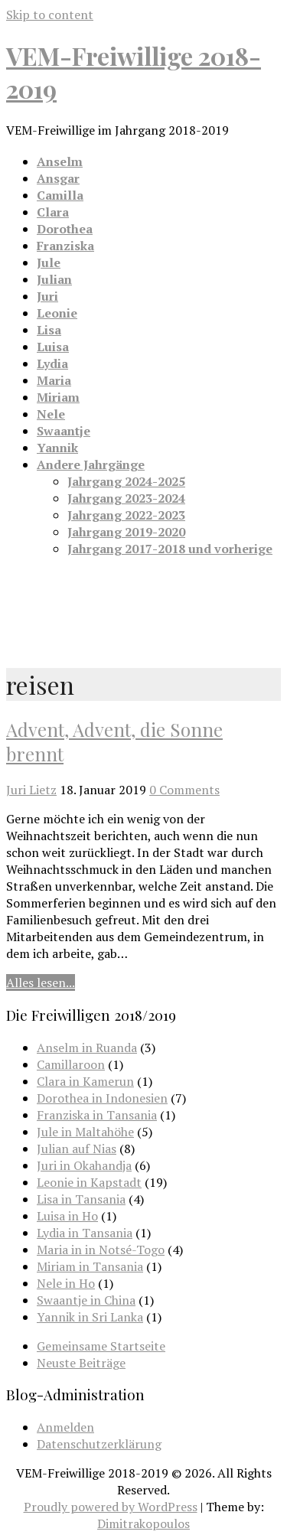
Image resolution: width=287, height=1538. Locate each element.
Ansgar (58, 178)
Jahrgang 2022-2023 (126, 515)
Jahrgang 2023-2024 (126, 498)
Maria (54, 380)
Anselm (60, 161)
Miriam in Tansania (90, 1266)
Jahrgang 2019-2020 (126, 531)
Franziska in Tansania (97, 1114)
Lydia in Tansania (84, 1232)
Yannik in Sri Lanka (90, 1316)
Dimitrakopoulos (143, 1523)
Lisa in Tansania (81, 1199)
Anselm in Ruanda (87, 1047)
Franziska (65, 245)
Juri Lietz (31, 789)
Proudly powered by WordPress (110, 1506)
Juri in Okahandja (84, 1165)
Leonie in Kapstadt (89, 1182)
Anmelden (65, 1427)
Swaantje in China (86, 1300)
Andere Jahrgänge (91, 464)
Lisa (49, 329)
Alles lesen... (40, 982)
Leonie (57, 313)
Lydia (52, 363)
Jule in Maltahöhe (85, 1131)
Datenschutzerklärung (99, 1443)
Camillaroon (71, 1064)
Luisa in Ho (67, 1215)
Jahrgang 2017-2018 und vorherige (169, 548)
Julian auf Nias (76, 1148)
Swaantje (63, 430)
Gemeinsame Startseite (101, 1346)
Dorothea (65, 228)
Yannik (57, 447)
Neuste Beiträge (81, 1362)
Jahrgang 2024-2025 (126, 481)
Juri (47, 296)
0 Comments (184, 789)
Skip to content (49, 14)
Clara (53, 212)
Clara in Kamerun (85, 1081)
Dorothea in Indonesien (102, 1098)
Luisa (53, 346)
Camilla (60, 195)
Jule (48, 262)
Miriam (58, 397)
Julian (54, 279)
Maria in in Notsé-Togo (101, 1249)
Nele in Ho (66, 1283)
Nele (51, 414)
